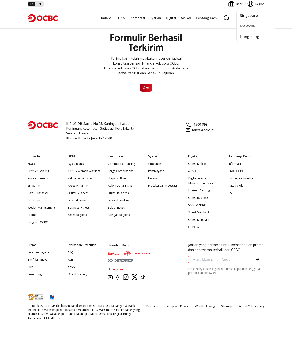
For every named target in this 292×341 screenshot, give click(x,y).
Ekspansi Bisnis (118, 178)
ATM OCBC (195, 171)
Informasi (234, 164)
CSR (231, 193)
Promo (32, 215)
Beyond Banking (78, 200)
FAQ (70, 252)
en (39, 4)
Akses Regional (78, 215)
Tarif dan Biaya (37, 259)
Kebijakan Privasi (177, 306)
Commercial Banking (121, 164)
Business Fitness (79, 207)
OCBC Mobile (197, 164)
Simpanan (34, 185)
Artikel (186, 18)
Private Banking (38, 178)
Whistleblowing (205, 306)
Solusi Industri (117, 207)
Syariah (155, 18)
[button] (257, 259)
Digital (171, 18)
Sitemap (226, 306)
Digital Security (77, 274)
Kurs (30, 267)
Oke (146, 87)
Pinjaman (34, 200)
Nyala (31, 164)
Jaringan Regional (119, 215)
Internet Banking (199, 190)
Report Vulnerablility (251, 306)
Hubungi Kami (117, 269)
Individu (107, 18)
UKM (122, 18)
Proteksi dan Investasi (162, 185)
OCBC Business (198, 198)
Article (72, 267)
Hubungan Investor (240, 178)
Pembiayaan (156, 171)
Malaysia (247, 26)
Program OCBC (38, 222)
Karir (71, 259)
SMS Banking (196, 205)
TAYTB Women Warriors (84, 171)
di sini (60, 318)
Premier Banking (38, 171)
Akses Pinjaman (78, 185)
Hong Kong (249, 36)
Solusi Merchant (198, 212)
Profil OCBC (236, 171)
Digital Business (78, 193)
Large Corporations (120, 171)
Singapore (249, 15)
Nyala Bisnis (76, 164)
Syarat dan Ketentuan (82, 245)
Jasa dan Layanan (39, 252)
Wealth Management (41, 207)
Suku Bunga (35, 274)
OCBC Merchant (198, 220)
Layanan (153, 178)
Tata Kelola (235, 185)
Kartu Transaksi (38, 193)
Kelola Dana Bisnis (80, 178)
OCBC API (194, 227)
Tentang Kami (207, 18)
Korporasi (137, 18)
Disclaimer (153, 306)
